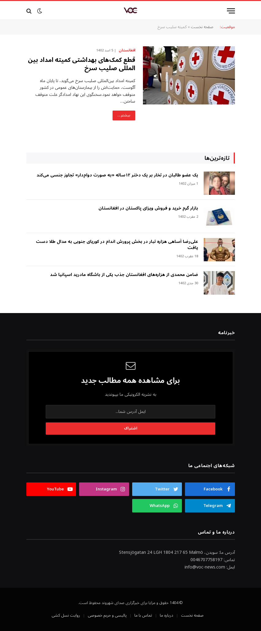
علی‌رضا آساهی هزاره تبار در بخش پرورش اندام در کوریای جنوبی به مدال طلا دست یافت (117, 245)
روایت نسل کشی (66, 615)
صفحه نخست (202, 27)
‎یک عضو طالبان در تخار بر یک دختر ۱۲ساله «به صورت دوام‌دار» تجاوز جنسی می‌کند (117, 175)
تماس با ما (143, 615)
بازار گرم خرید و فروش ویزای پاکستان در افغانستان (148, 208)
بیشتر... (123, 115)
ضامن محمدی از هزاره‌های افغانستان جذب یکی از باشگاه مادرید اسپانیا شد (124, 275)
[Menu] (231, 11)
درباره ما (166, 615)
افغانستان (127, 50)
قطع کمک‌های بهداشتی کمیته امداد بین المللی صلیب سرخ (81, 64)
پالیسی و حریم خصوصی (107, 615)
